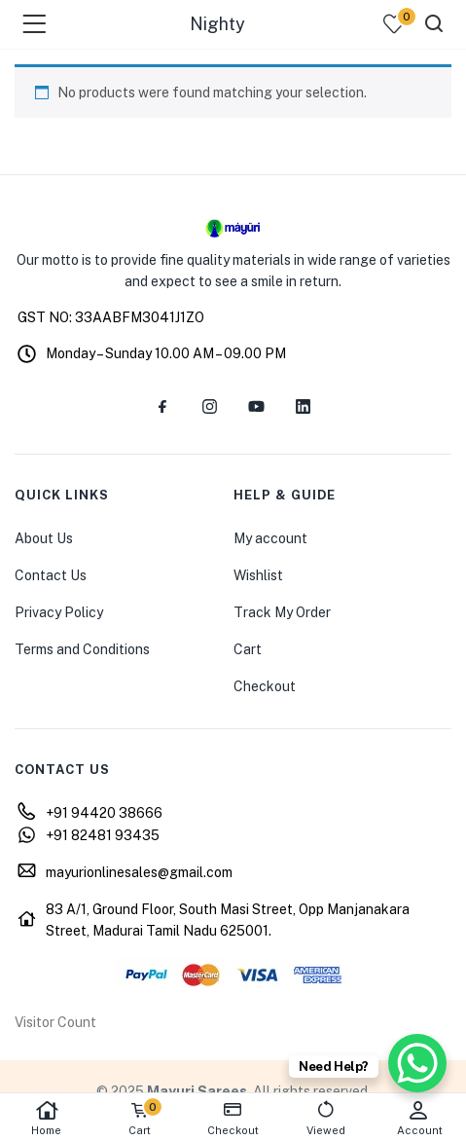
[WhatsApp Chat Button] (417, 1063)
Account (419, 1118)
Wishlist (258, 575)
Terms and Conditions (82, 649)
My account (270, 538)
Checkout (264, 686)
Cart (247, 649)
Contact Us (51, 575)
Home (46, 1118)
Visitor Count (55, 1022)
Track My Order (282, 612)
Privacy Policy (59, 612)
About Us (44, 538)
